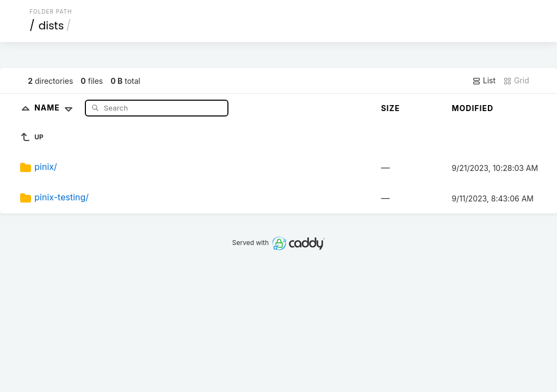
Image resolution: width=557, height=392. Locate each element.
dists (51, 25)
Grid (516, 80)
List (484, 80)
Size (390, 108)
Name (55, 107)
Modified (472, 108)
